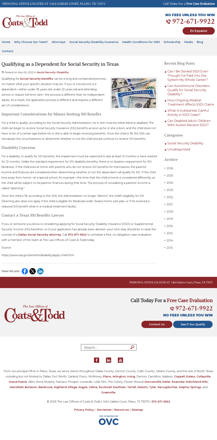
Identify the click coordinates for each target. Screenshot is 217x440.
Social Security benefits (36, 78)
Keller (166, 382)
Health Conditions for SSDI (141, 42)
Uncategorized (178, 149)
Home (6, 42)
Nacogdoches (167, 387)
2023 (168, 189)
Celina (93, 387)
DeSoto (142, 387)
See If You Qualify (193, 324)
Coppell (179, 376)
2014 (168, 240)
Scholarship (172, 42)
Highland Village (65, 387)
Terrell (131, 387)
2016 (168, 226)
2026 (168, 168)
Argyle (82, 387)
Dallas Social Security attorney (39, 234)
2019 (168, 218)
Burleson (31, 387)
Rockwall (105, 387)
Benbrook (46, 387)
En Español (198, 31)
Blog (200, 42)
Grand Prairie (18, 382)
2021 (168, 204)
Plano (107, 376)
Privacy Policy (84, 409)
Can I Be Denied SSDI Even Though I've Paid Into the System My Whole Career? (187, 76)
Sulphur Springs (190, 387)
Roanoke (178, 382)
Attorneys (59, 42)
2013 (168, 247)
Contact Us (157, 324)
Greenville (108, 392)
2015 (168, 233)
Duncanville (153, 382)
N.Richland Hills (197, 382)
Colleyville (203, 376)
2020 (168, 211)
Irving (131, 376)
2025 (168, 175)
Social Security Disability (53, 72)
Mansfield (16, 387)
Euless (190, 376)
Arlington (119, 376)
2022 (168, 197)
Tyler (152, 387)
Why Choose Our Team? (31, 42)
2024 (168, 182)
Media (188, 42)
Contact (7, 51)
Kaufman (119, 387)
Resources (121, 409)
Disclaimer (104, 409)
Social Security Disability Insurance (93, 42)
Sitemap (137, 409)
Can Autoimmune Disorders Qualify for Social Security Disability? (188, 90)
